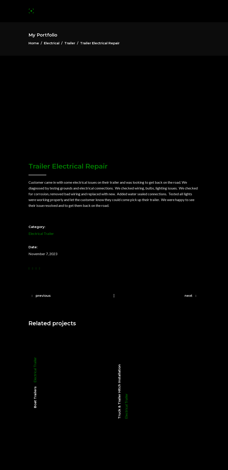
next (188, 295)
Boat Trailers (35, 397)
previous (43, 295)
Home (33, 43)
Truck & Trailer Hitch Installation (119, 391)
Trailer (69, 43)
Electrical (51, 43)
